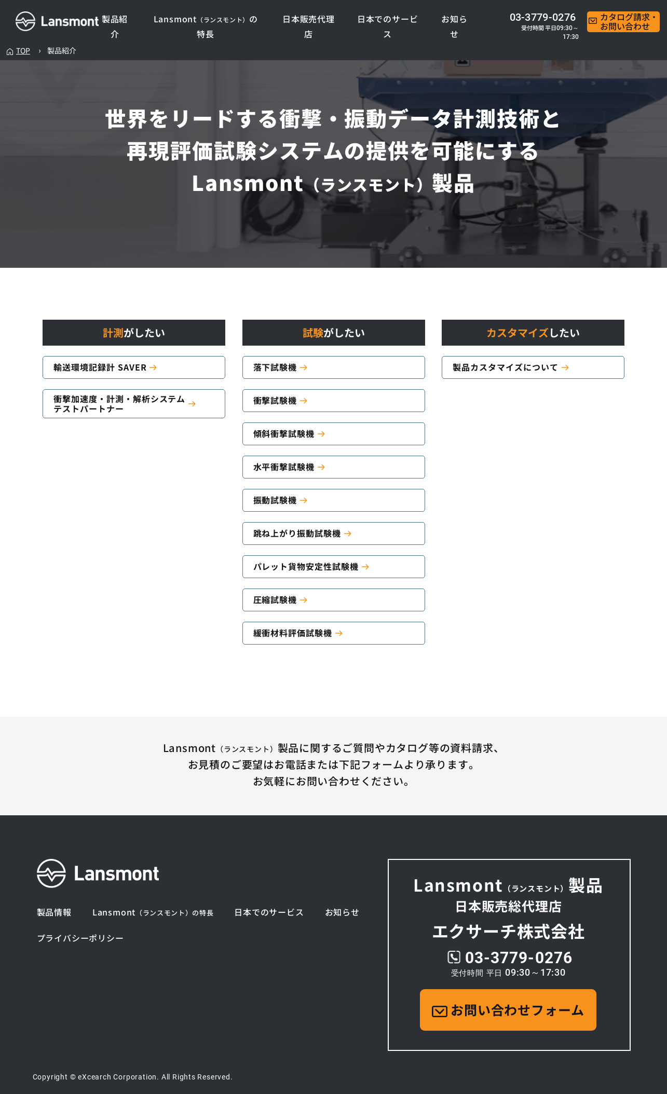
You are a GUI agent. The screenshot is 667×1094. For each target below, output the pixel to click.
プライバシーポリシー (80, 938)
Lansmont (153, 912)
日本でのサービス (269, 912)
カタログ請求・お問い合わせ (623, 21)
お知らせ (342, 912)
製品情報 (54, 912)
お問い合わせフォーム (508, 1009)
